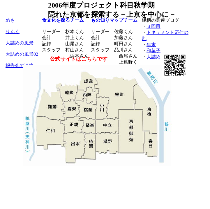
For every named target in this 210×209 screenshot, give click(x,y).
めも (10, 20)
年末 (151, 44)
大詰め (153, 56)
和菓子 (153, 50)
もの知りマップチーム (114, 20)
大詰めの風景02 (22, 54)
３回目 (153, 26)
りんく (13, 31)
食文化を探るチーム (63, 20)
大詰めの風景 (19, 42)
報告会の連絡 (19, 65)
